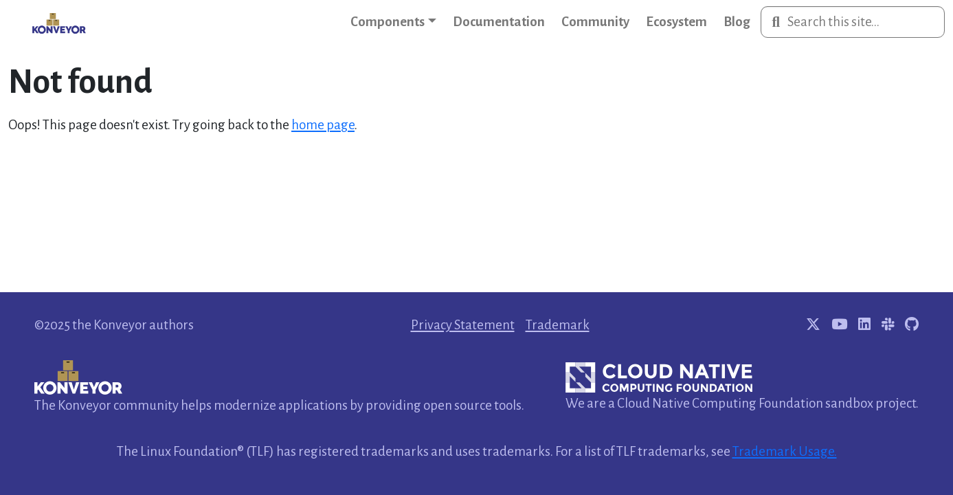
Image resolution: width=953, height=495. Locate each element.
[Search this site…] (852, 21)
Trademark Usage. (784, 451)
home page (323, 125)
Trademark (558, 325)
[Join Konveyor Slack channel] (888, 325)
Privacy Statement (463, 325)
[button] (393, 22)
